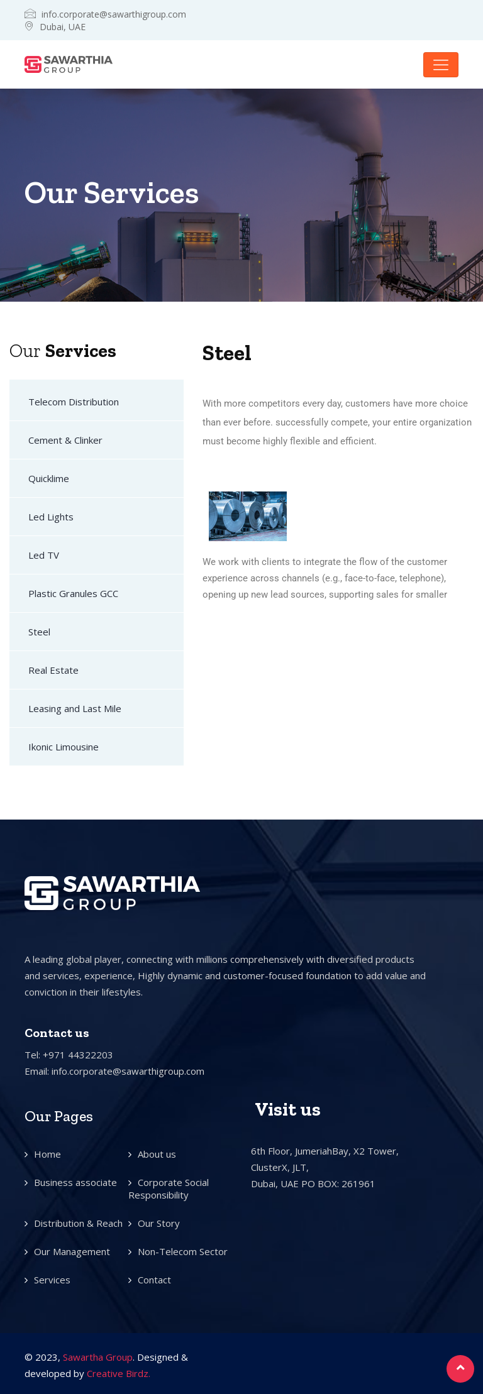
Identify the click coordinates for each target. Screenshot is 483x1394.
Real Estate (53, 670)
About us (157, 1154)
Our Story (159, 1223)
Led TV (43, 555)
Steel (39, 631)
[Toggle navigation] (440, 64)
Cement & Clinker (65, 440)
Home (47, 1154)
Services (52, 1279)
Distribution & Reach (78, 1223)
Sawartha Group (98, 1357)
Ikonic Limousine (63, 746)
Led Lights (51, 516)
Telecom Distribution (73, 401)
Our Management (72, 1251)
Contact (154, 1279)
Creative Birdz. (118, 1373)
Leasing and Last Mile (74, 708)
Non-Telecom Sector (183, 1251)
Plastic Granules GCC (73, 593)
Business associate (75, 1182)
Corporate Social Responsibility (168, 1188)
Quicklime (48, 478)
